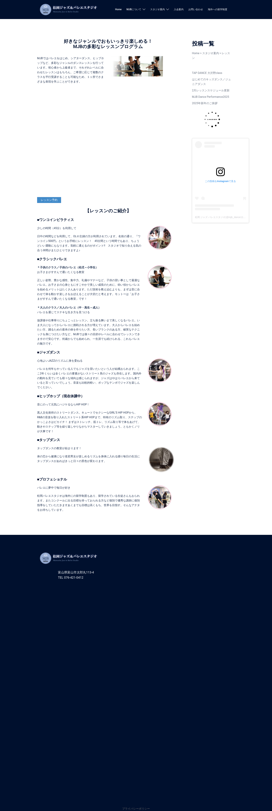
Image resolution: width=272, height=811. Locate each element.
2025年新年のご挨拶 (205, 103)
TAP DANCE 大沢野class (207, 73)
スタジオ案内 (157, 9)
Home (118, 9)
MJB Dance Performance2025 (210, 96)
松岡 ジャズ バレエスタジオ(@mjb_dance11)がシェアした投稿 (229, 217)
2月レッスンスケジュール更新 (211, 90)
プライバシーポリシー (136, 808)
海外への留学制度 (217, 9)
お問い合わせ (195, 9)
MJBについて (133, 9)
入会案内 (179, 9)
